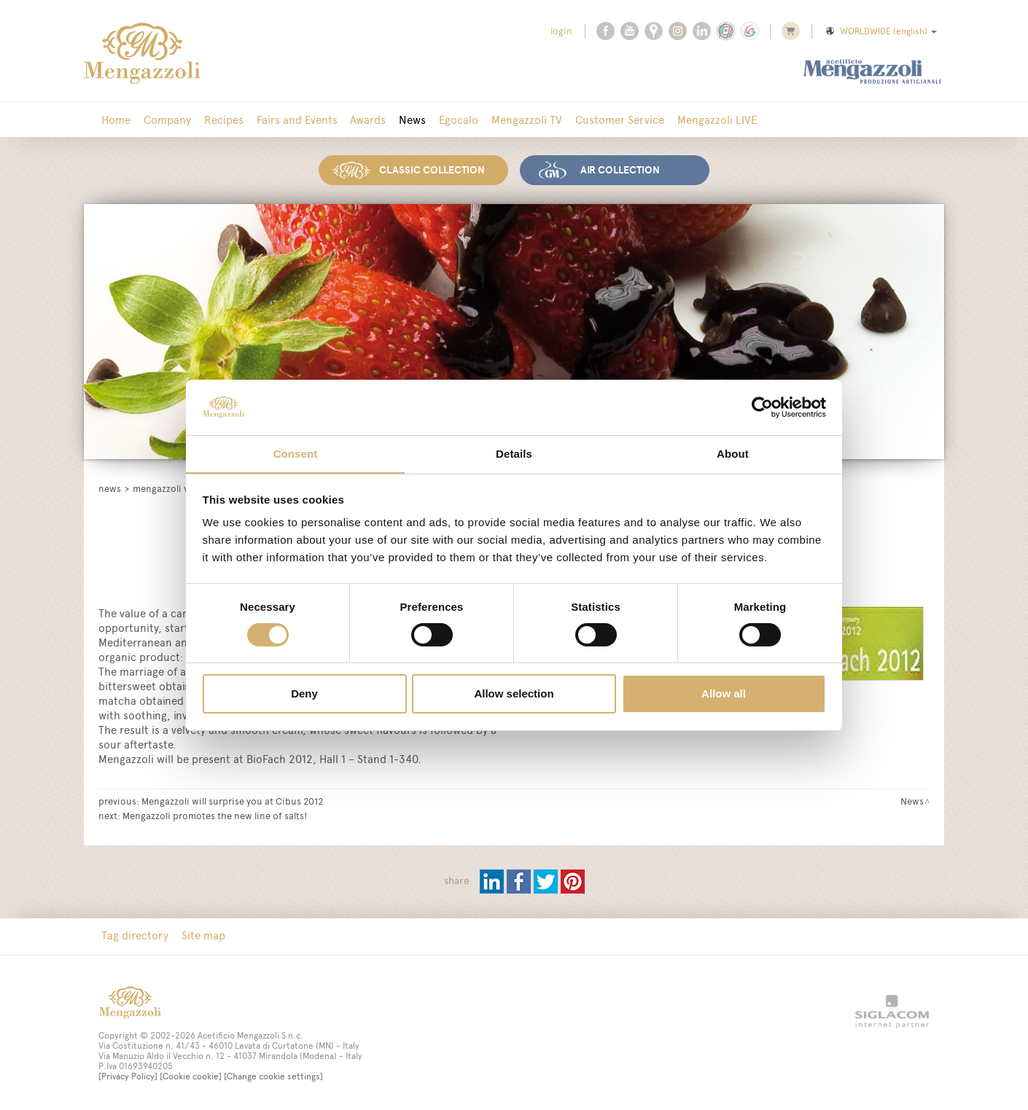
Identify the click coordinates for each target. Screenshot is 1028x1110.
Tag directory (134, 935)
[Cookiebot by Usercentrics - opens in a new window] (762, 407)
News (405, 120)
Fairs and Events (292, 120)
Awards (362, 120)
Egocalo (450, 120)
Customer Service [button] (608, 120)
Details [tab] (514, 453)
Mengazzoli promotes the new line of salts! (214, 815)
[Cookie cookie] (191, 1076)
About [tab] (733, 453)
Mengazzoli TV (516, 120)
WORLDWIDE (880, 31)
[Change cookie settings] (273, 1076)
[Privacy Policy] (127, 1076)
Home (115, 120)
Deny (304, 694)
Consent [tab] (295, 453)
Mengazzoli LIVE (704, 120)
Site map (201, 935)
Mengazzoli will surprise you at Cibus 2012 (232, 800)
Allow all (723, 694)
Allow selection (513, 694)
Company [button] (165, 120)
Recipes (220, 120)
